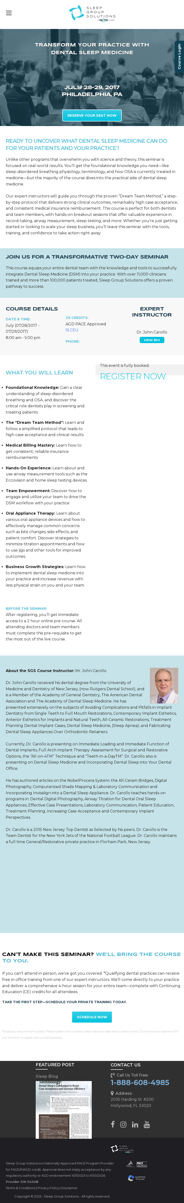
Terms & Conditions (20, 1188)
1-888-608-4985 (140, 1082)
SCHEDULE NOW (92, 1017)
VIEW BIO (152, 340)
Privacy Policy (48, 1188)
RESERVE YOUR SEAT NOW (92, 115)
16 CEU (71, 330)
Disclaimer (69, 1188)
